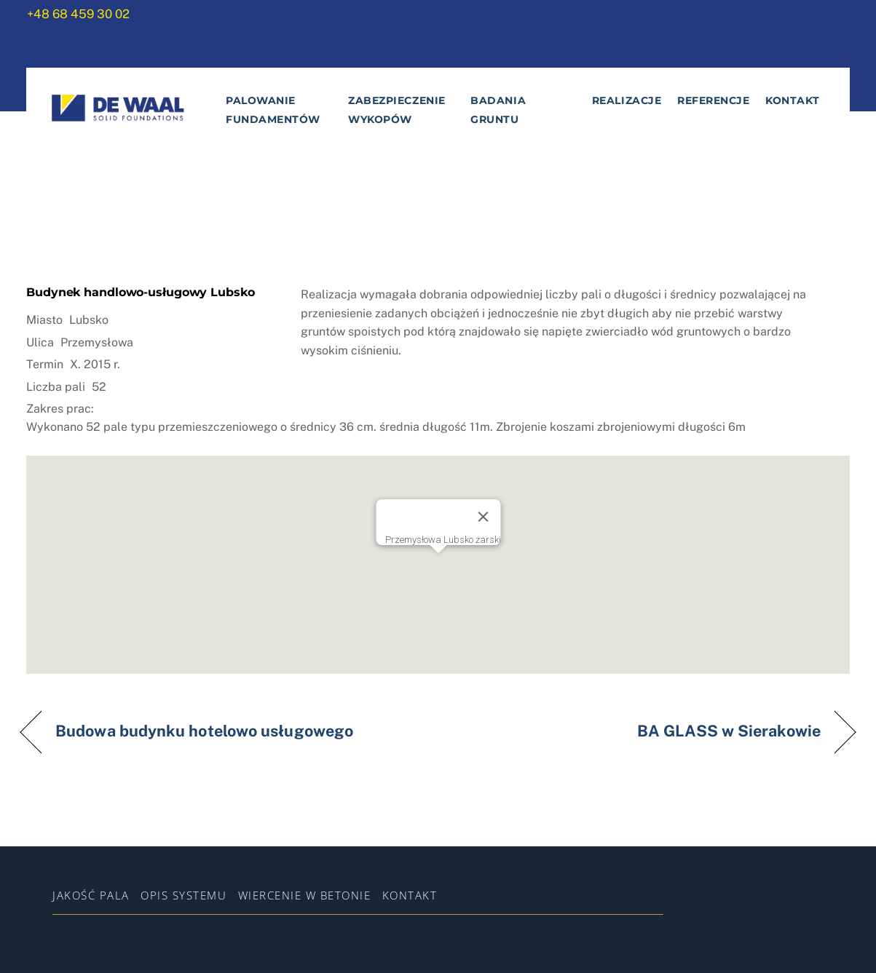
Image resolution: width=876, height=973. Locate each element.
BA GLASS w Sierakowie (729, 731)
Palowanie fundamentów (273, 110)
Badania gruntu (498, 110)
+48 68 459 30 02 (78, 14)
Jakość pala (91, 895)
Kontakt (792, 100)
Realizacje (626, 100)
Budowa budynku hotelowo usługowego (204, 731)
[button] (438, 560)
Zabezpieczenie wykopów (397, 110)
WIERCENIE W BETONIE (304, 895)
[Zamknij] (482, 516)
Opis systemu (183, 895)
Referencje (713, 100)
